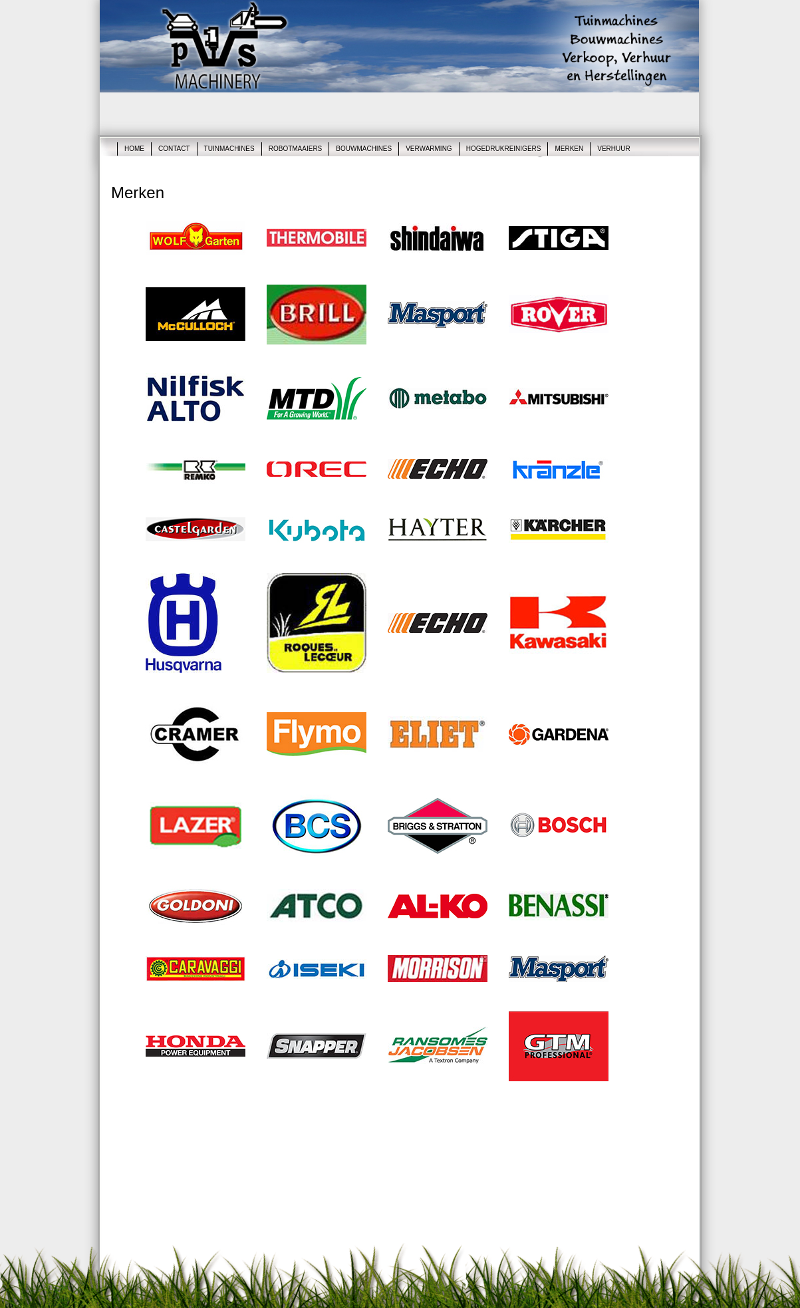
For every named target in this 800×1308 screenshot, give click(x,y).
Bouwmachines (364, 148)
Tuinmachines (229, 148)
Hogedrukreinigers (503, 148)
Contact (174, 148)
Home (134, 148)
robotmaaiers (296, 148)
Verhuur (613, 148)
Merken (569, 148)
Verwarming (429, 148)
